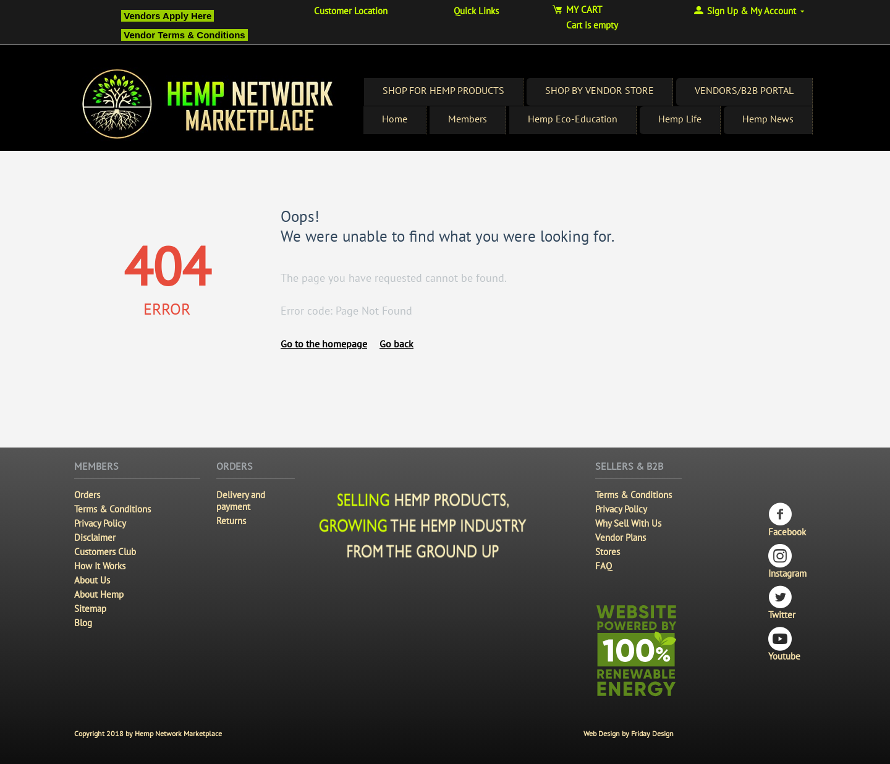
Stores (607, 552)
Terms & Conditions (112, 509)
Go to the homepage (324, 343)
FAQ (603, 566)
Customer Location (351, 11)
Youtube (784, 644)
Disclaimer (95, 537)
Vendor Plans (620, 537)
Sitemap (90, 608)
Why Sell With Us (628, 523)
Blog (83, 623)
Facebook (787, 520)
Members (467, 118)
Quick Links (476, 11)
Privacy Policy (100, 523)
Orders (87, 495)
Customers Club (105, 552)
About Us (92, 580)
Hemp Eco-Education (572, 118)
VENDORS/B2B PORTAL (744, 90)
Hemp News (768, 118)
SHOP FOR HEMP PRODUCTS (443, 90)
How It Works (99, 566)
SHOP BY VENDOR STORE (599, 90)
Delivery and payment (240, 500)
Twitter (781, 603)
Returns (231, 521)
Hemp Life (679, 118)
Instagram (787, 561)
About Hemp (99, 594)
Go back (396, 343)
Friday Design (652, 733)
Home (394, 118)
